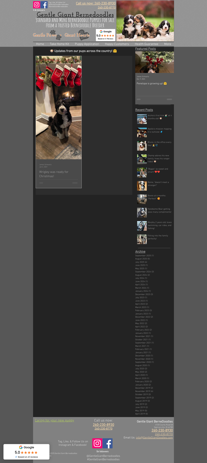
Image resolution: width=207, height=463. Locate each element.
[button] (145, 20)
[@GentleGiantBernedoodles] (36, 4)
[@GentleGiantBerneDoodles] (44, 4)
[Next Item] (169, 62)
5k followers (102, 451)
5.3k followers (39, 10)
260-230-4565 (44, 433)
